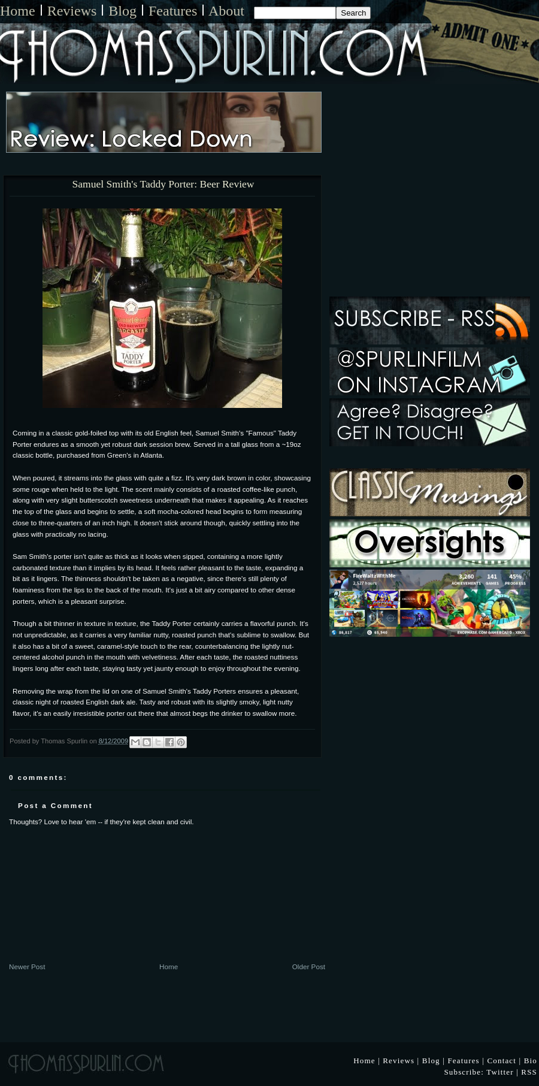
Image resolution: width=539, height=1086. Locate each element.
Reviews (72, 11)
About (226, 11)
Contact (501, 1060)
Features (173, 11)
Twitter (500, 1071)
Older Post (308, 966)
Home (17, 11)
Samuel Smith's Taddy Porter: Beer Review (163, 184)
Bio (530, 1060)
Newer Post (27, 966)
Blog (122, 11)
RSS (529, 1071)
